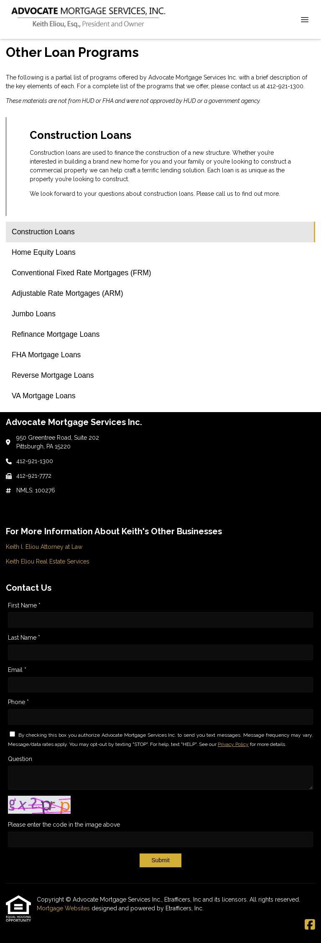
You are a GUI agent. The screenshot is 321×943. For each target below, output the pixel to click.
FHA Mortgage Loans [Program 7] (46, 355)
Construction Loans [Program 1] (43, 232)
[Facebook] (310, 925)
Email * (17, 669)
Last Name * (24, 637)
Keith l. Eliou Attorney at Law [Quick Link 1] (44, 546)
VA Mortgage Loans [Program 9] (43, 396)
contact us (245, 86)
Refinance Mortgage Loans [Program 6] (55, 334)
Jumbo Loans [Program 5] (34, 314)
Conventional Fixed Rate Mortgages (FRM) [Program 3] (81, 273)
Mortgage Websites (64, 908)
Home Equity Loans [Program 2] (44, 252)
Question (20, 759)
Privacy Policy (233, 744)
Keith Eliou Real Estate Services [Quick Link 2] (47, 561)
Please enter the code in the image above (64, 824)
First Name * (24, 605)
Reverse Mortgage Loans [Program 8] (53, 375)
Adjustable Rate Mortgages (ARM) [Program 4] (67, 293)
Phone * (18, 702)
